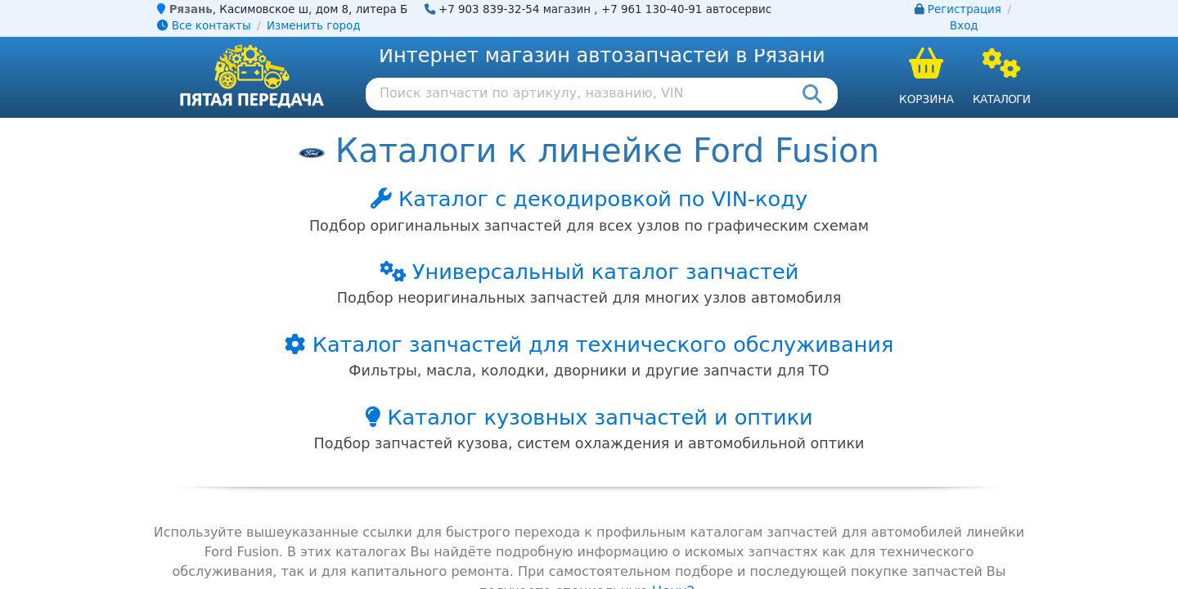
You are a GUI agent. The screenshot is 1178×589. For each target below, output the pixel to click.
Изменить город (313, 26)
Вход (964, 26)
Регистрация (964, 9)
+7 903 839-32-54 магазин (514, 9)
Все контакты (203, 26)
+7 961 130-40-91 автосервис (686, 9)
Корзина (926, 99)
